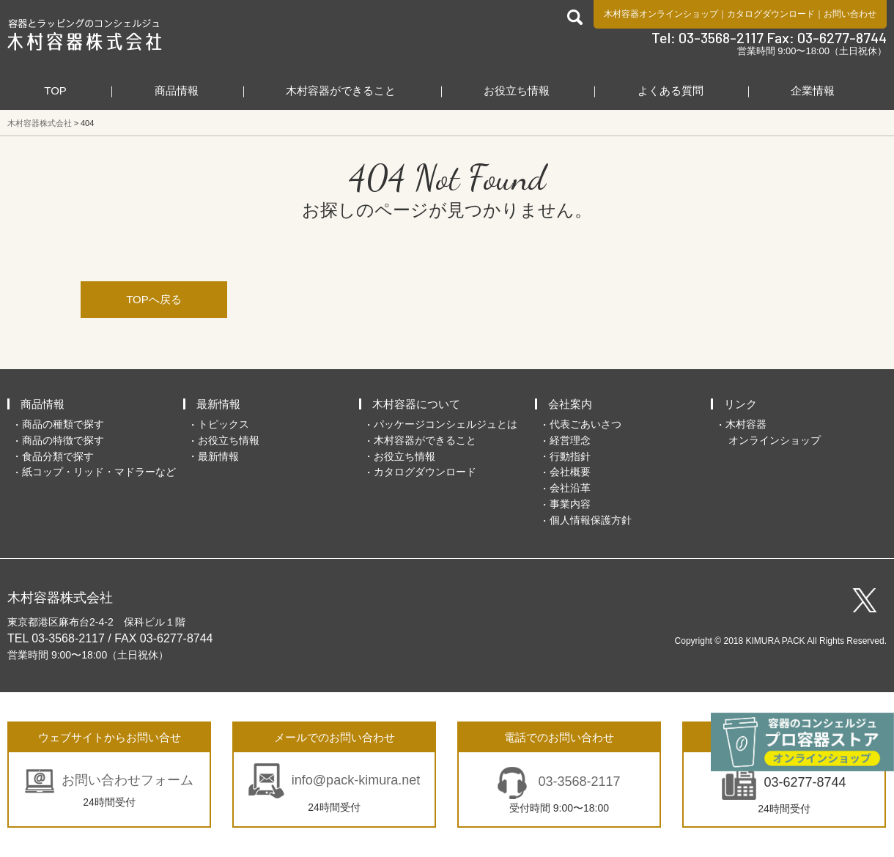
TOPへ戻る (154, 299)
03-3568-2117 (577, 781)
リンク (740, 404)
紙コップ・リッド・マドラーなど (99, 472)
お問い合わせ (850, 14)
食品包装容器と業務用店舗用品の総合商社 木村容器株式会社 (84, 34)
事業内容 (570, 504)
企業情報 (813, 90)
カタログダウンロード (771, 14)
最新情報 (218, 404)
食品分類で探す (58, 456)
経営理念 (570, 440)
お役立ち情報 (517, 90)
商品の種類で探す (63, 424)
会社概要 (570, 472)
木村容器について (416, 404)
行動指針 (570, 456)
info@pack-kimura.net (356, 780)
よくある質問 (670, 90)
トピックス (223, 424)
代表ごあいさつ (585, 424)
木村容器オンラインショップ (661, 14)
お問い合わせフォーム (127, 780)
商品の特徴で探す (63, 440)
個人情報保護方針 (591, 520)
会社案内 (570, 404)
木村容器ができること (341, 90)
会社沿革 (570, 488)
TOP (55, 90)
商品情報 (177, 90)
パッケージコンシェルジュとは (445, 424)
